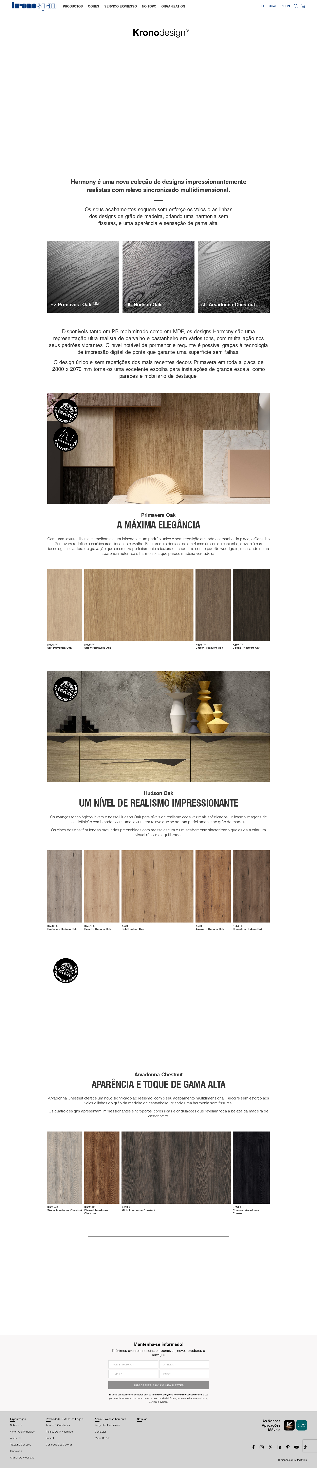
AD (64, 1208)
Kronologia (16, 1451)
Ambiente (15, 1438)
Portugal (269, 6)
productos (73, 6)
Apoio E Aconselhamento (110, 1419)
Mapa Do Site (103, 1438)
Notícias (142, 1419)
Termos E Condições (58, 1425)
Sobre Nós (16, 1425)
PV (59, 646)
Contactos (101, 1431)
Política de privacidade (59, 1431)
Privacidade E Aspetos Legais (65, 1419)
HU (62, 927)
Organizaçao (18, 1419)
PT (289, 6)
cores (93, 6)
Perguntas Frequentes (107, 1425)
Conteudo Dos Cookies (59, 1444)
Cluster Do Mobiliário (22, 1457)
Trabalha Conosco (20, 1444)
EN (282, 6)
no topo (149, 6)
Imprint (50, 1438)
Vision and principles (22, 1431)
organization (173, 6)
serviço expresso (120, 6)
